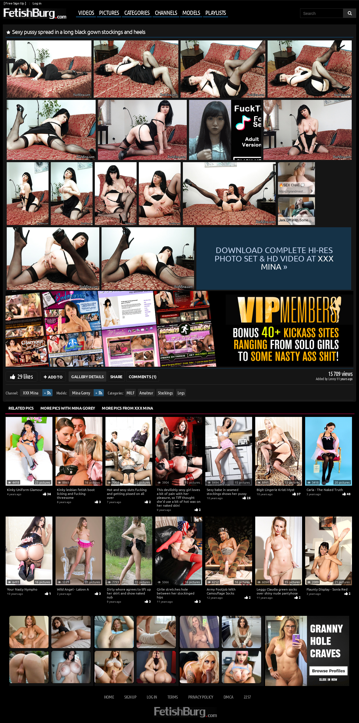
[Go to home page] (34, 13)
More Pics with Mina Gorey (67, 407)
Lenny (332, 378)
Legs (181, 392)
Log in (37, 3)
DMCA (228, 696)
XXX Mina (30, 392)
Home (109, 696)
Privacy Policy (200, 696)
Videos (86, 12)
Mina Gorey (81, 392)
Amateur (146, 392)
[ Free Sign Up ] (15, 3)
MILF (130, 392)
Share (116, 376)
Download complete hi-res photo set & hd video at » (274, 258)
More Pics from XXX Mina (127, 407)
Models (191, 12)
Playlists (215, 12)
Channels (166, 12)
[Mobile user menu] (148, 12)
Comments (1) (143, 376)
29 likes (25, 376)
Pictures (109, 12)
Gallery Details (87, 376)
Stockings (165, 392)
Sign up (130, 696)
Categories (136, 12)
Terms (172, 696)
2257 (247, 696)
